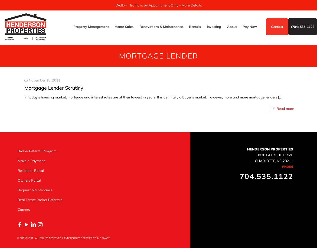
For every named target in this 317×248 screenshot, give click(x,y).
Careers (24, 209)
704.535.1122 (266, 176)
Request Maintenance (35, 190)
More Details (192, 5)
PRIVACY (105, 238)
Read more (285, 108)
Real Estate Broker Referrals (40, 200)
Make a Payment (31, 161)
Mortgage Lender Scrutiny (53, 88)
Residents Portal (31, 170)
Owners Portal (29, 180)
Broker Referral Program (37, 151)
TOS (95, 238)
